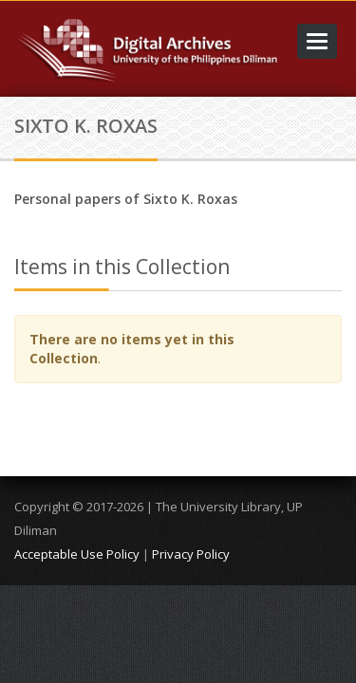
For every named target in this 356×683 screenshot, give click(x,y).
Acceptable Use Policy (77, 554)
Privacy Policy (191, 554)
